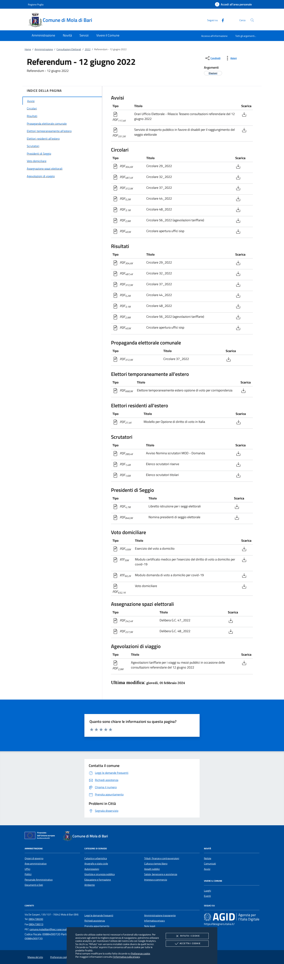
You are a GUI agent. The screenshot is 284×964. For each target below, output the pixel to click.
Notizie (207, 858)
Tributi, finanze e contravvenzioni (161, 858)
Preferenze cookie (140, 953)
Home (28, 49)
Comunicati (210, 864)
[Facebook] (221, 20)
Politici (28, 874)
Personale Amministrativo (39, 880)
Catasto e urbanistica (95, 858)
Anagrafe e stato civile (96, 864)
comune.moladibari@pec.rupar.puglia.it (50, 929)
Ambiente (89, 885)
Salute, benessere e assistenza (160, 874)
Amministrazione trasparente (160, 915)
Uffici (27, 869)
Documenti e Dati (34, 885)
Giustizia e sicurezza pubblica (99, 874)
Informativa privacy (154, 921)
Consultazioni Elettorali (69, 49)
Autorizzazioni (91, 869)
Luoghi (207, 891)
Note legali (149, 926)
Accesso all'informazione (214, 36)
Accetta (187, 943)
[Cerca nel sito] (252, 20)
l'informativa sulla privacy (126, 957)
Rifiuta (187, 936)
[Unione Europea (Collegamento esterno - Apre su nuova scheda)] (41, 836)
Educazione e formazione (97, 880)
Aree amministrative (36, 864)
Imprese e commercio (155, 880)
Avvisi (207, 869)
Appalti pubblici (152, 869)
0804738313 (36, 924)
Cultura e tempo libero (155, 864)
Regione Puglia (35, 4)
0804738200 (36, 919)
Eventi (207, 896)
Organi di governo (34, 858)
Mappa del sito (35, 957)
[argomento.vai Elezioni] (213, 73)
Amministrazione (44, 49)
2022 (88, 49)
